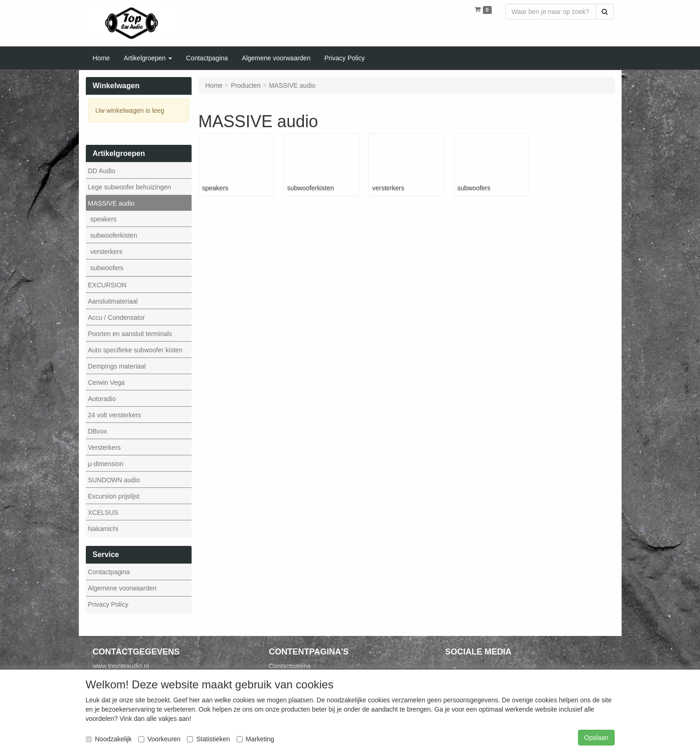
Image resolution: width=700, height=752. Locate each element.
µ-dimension (106, 463)
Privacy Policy (108, 604)
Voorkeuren (159, 739)
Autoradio (102, 398)
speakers (103, 219)
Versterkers (104, 447)
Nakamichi (103, 528)
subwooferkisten (113, 235)
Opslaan (596, 737)
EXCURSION (107, 285)
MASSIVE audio (111, 203)
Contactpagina (109, 572)
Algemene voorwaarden (122, 588)
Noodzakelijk (109, 739)
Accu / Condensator (116, 317)
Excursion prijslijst (114, 496)
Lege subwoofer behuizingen (129, 187)
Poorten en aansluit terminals (130, 333)
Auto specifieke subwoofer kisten (135, 350)
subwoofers (107, 268)
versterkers (106, 251)
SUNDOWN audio (114, 480)
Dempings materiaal (117, 366)
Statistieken (208, 739)
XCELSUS (103, 512)
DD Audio (102, 171)
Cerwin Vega (106, 382)
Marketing (255, 739)
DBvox (97, 431)
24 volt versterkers (114, 415)
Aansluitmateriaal (113, 301)
